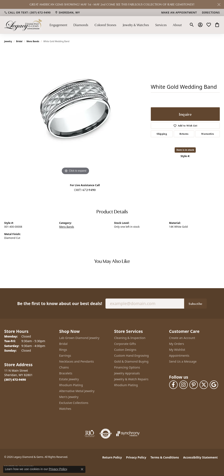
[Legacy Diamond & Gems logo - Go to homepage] (23, 25)
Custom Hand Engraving (131, 356)
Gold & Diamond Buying (131, 361)
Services (161, 25)
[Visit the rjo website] (89, 433)
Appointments (179, 356)
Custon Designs (125, 350)
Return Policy (112, 457)
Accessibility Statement (200, 457)
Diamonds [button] (80, 25)
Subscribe (195, 303)
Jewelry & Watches (136, 25)
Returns (183, 134)
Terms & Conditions (164, 457)
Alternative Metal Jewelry (76, 391)
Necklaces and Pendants (76, 361)
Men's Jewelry (69, 397)
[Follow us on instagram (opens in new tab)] (183, 385)
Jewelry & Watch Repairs (131, 379)
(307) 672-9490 (85, 189)
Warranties (207, 134)
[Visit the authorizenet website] (105, 433)
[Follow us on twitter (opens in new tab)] (204, 385)
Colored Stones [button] (105, 25)
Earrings (65, 356)
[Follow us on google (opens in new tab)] (214, 385)
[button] (191, 25)
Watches (65, 409)
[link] (27, 12)
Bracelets (65, 373)
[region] (75, 112)
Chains (64, 367)
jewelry (8, 41)
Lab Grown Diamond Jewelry (79, 338)
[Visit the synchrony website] (128, 433)
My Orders (176, 344)
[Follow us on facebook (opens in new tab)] (173, 385)
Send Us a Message (183, 361)
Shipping (162, 134)
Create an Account (182, 338)
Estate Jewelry (69, 379)
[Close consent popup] (82, 469)
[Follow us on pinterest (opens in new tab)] (193, 385)
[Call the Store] (15, 380)
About (177, 25)
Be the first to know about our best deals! (59, 303)
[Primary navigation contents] (115, 25)
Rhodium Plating (71, 385)
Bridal (19, 41)
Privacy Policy (136, 457)
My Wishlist (177, 350)
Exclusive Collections (73, 403)
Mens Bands (33, 41)
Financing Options (127, 367)
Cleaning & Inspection (129, 338)
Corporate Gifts (125, 344)
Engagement (58, 25)
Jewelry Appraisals (127, 373)
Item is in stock (185, 149)
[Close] (218, 4)
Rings (63, 350)
